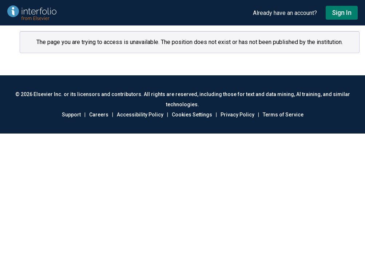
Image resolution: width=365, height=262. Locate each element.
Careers (98, 115)
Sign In (342, 12)
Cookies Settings (192, 115)
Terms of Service (283, 115)
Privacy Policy (237, 115)
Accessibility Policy (140, 115)
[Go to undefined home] (126, 12)
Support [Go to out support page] (71, 115)
